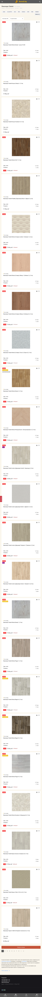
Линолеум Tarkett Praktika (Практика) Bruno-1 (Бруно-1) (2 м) (18, 198)
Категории (5, 18)
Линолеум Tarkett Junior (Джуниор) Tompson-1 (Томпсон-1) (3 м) (18, 545)
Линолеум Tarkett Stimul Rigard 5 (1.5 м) (12, 738)
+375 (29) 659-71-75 (5, 979)
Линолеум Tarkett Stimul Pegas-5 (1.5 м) (12, 776)
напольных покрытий (6, 961)
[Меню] (2, 1)
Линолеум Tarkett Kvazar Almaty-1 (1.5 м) (13, 83)
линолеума (24, 961)
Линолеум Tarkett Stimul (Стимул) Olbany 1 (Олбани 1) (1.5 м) (18, 275)
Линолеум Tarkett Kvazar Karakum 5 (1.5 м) (13, 121)
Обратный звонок (5, 982)
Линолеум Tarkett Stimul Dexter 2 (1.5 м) (12, 391)
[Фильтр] (1, 499)
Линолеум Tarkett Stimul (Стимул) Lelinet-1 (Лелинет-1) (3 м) (17, 237)
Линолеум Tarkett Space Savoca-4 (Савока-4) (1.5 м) (15, 853)
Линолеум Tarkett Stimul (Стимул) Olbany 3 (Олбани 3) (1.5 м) (18, 314)
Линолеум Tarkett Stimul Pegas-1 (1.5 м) (12, 661)
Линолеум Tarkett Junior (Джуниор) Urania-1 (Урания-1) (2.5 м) (18, 583)
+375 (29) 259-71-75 (5, 981)
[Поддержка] (40, 1)
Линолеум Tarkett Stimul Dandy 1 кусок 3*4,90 (14, 45)
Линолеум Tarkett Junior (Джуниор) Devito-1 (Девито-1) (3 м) (18, 506)
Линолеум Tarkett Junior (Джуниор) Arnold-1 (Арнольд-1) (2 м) (18, 468)
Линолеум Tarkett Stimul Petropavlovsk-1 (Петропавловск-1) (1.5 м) (19, 429)
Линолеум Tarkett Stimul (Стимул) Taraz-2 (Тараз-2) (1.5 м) (17, 352)
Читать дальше (5, 970)
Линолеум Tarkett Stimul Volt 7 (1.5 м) (12, 160)
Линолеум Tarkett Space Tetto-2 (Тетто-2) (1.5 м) (14, 892)
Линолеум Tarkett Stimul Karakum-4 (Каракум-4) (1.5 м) (16, 815)
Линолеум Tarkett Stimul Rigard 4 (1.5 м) (12, 699)
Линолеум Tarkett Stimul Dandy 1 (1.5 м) (12, 622)
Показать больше (21, 947)
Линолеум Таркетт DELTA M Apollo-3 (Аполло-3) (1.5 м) (16, 930)
